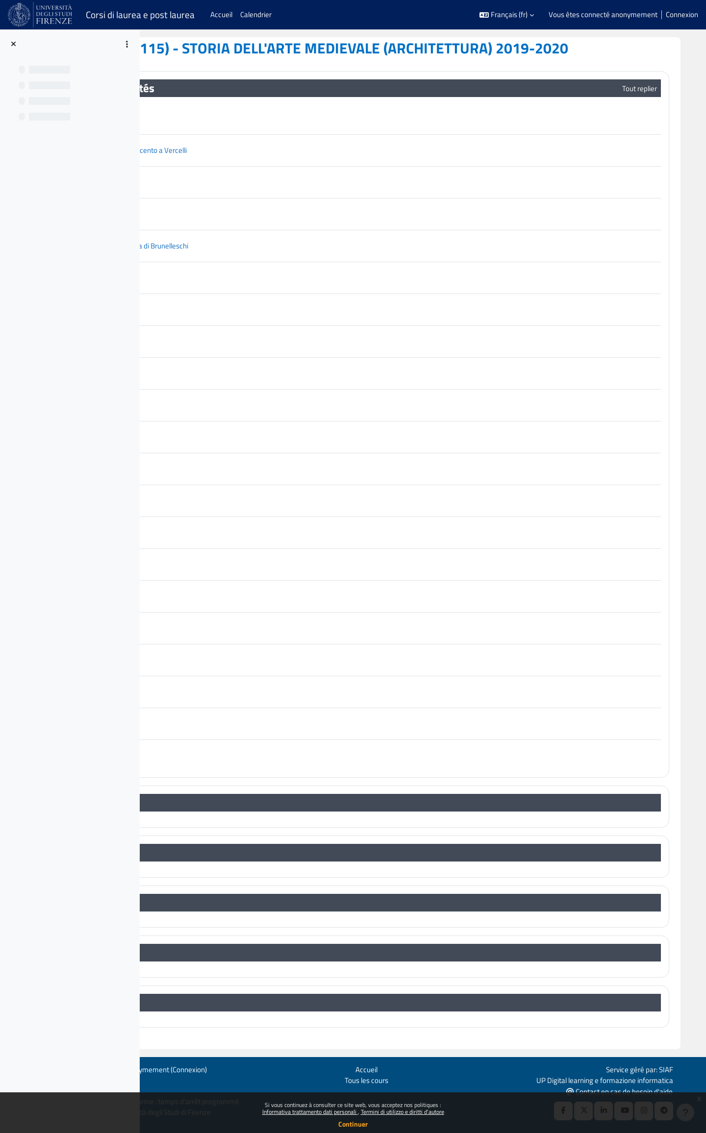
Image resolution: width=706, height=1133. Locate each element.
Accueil (415, 1068)
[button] (506, 15)
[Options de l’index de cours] (127, 44)
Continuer (353, 1124)
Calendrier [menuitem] (256, 14)
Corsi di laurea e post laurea (140, 15)
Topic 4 (210, 953)
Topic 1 (210, 803)
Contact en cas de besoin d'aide (645, 1090)
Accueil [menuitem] (221, 14)
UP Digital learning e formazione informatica (630, 1078)
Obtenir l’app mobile (162, 1090)
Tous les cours (415, 1078)
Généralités (221, 88)
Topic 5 (210, 1003)
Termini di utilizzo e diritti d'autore (402, 1111)
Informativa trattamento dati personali (310, 1111)
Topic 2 (210, 853)
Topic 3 (210, 903)
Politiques (146, 1078)
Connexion (682, 14)
